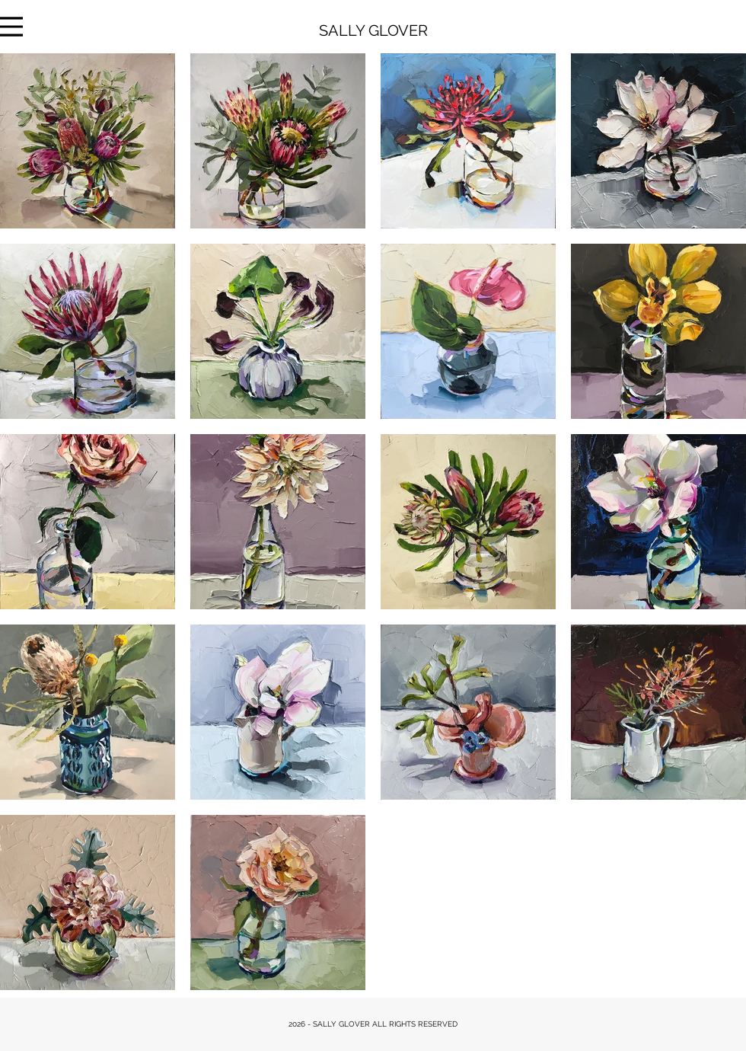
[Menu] (11, 26)
